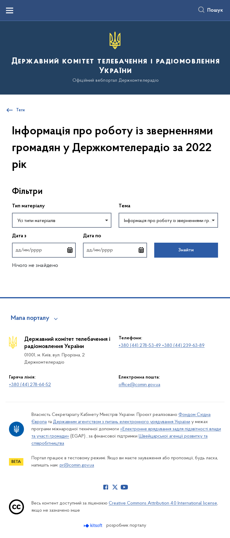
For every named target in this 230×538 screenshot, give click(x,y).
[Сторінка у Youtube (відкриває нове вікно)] (124, 487)
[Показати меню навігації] (9, 10)
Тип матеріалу (28, 206)
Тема (124, 206)
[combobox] (61, 220)
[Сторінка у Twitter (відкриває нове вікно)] (115, 487)
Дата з (44, 235)
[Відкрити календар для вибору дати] (70, 250)
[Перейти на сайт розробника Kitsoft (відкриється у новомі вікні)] (93, 525)
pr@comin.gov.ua (77, 465)
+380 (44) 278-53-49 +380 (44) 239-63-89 (162, 345)
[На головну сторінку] (115, 57)
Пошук (215, 10)
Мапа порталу (30, 318)
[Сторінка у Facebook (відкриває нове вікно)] (105, 487)
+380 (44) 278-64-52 (30, 384)
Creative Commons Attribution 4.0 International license (163, 503)
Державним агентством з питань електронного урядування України (121, 422)
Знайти (186, 250)
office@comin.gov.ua (139, 384)
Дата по (115, 235)
